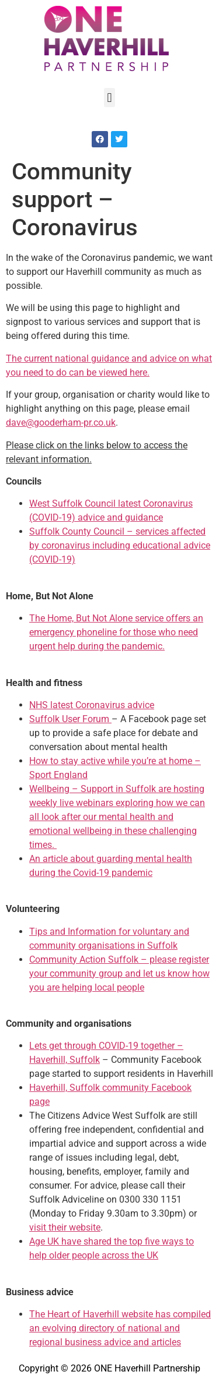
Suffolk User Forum (70, 718)
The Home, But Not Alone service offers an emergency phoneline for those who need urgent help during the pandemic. (116, 632)
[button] (109, 97)
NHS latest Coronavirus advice (91, 705)
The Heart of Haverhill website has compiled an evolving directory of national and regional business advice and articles (120, 1328)
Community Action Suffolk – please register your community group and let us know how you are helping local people (119, 973)
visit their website (64, 1227)
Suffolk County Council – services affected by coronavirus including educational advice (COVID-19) (119, 545)
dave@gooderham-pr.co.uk (61, 422)
